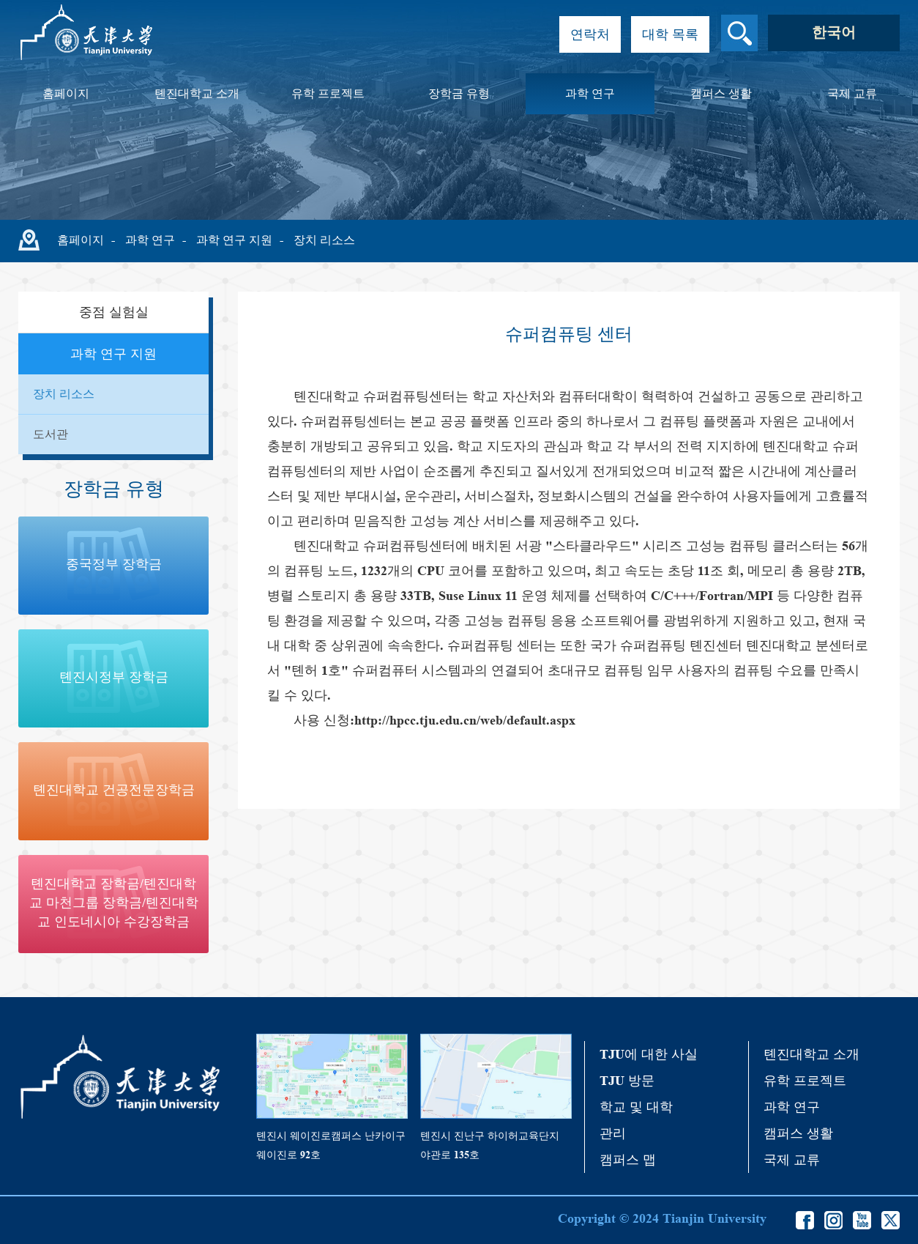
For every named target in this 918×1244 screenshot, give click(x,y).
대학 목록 (670, 34)
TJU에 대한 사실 (649, 1054)
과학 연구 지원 (234, 240)
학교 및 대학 (636, 1107)
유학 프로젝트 (328, 93)
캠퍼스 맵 (628, 1159)
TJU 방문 (627, 1080)
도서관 (50, 434)
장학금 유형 (459, 93)
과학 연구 (590, 93)
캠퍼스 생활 (721, 93)
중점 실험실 (114, 312)
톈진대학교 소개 (196, 93)
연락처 (590, 34)
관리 (613, 1133)
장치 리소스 (324, 240)
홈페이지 (65, 93)
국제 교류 (852, 93)
